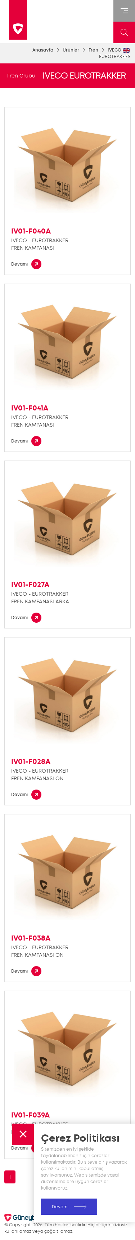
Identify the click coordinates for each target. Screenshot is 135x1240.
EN (126, 53)
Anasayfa (42, 50)
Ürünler (71, 50)
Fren (93, 50)
